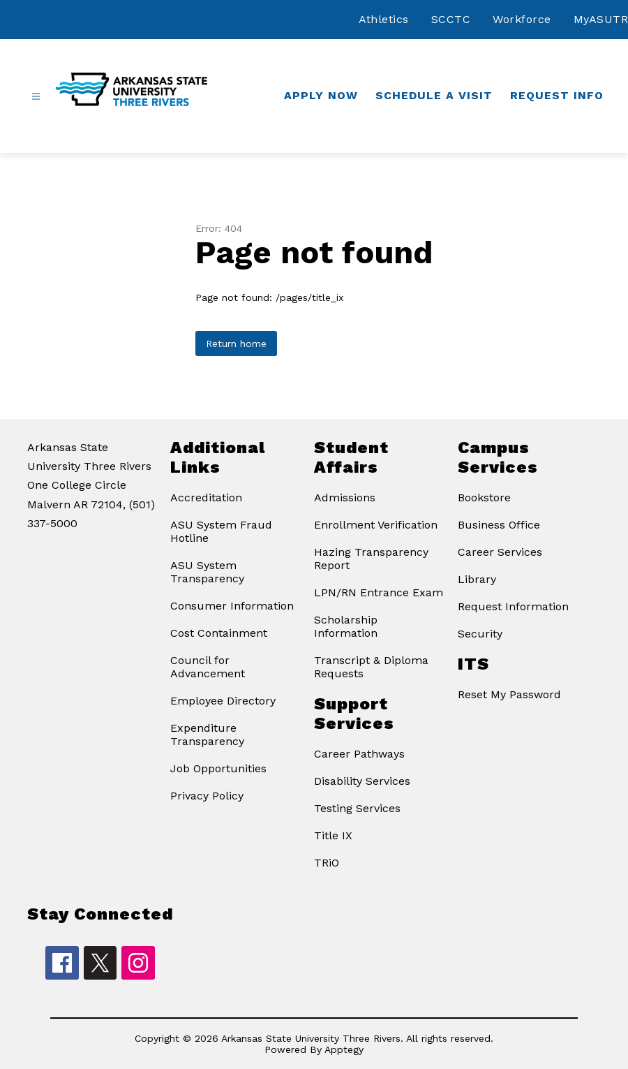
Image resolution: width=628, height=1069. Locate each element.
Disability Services (362, 781)
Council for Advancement (207, 667)
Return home (236, 343)
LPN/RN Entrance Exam (378, 592)
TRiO (326, 862)
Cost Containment (218, 633)
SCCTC (451, 19)
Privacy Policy (207, 795)
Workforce (522, 19)
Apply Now (321, 95)
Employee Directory (223, 700)
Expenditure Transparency (207, 734)
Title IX (333, 835)
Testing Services (357, 808)
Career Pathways (359, 753)
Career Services (500, 552)
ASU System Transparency (207, 572)
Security (480, 633)
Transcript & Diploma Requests (371, 667)
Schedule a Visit (434, 95)
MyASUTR (601, 19)
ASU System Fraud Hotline (221, 531)
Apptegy (344, 1049)
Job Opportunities (218, 768)
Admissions (344, 497)
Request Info (557, 95)
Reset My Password (509, 694)
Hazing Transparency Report (371, 558)
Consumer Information (232, 605)
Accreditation (206, 497)
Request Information (513, 606)
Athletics (384, 19)
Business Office (499, 524)
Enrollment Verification (376, 524)
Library (477, 579)
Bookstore (484, 497)
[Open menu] (36, 97)
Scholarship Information (345, 626)
